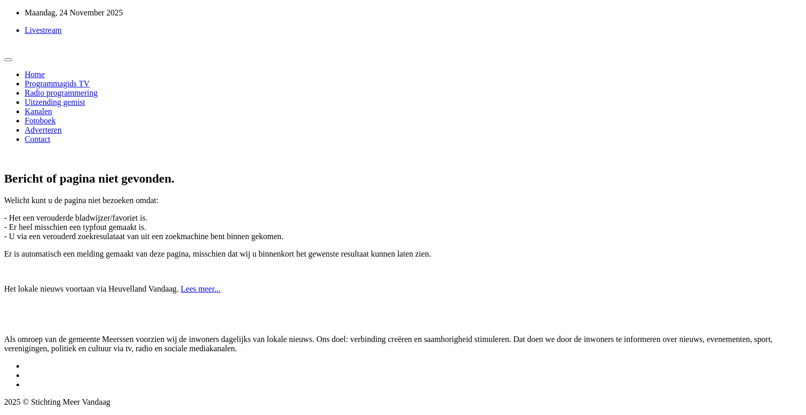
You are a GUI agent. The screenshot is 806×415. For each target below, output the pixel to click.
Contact (37, 139)
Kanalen (38, 111)
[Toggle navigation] (8, 59)
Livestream (43, 30)
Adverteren (43, 129)
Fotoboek (40, 120)
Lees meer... (201, 288)
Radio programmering (61, 92)
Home (35, 74)
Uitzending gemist (55, 102)
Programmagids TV (57, 83)
